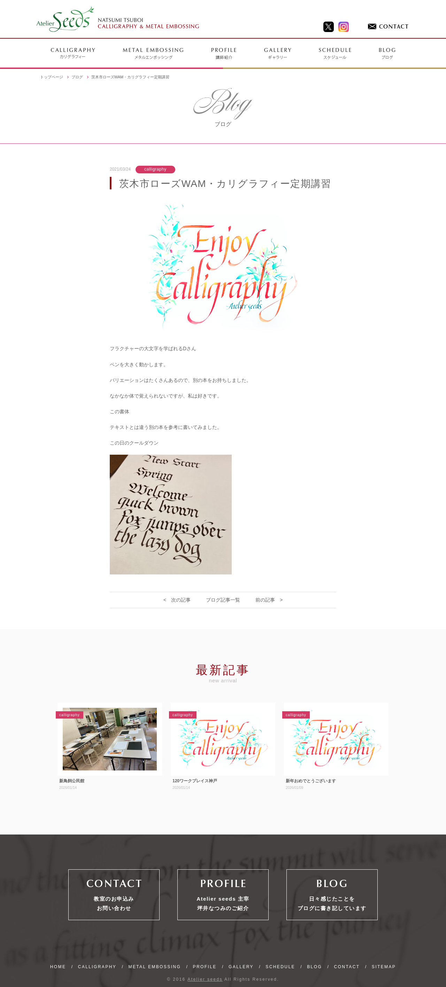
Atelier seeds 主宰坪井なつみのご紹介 (223, 903)
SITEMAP (384, 966)
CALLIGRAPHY (97, 966)
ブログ (77, 77)
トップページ (51, 77)
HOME (58, 966)
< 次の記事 (177, 600)
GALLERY (241, 966)
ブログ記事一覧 (223, 600)
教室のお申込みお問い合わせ (114, 903)
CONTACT (347, 966)
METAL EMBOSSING (154, 966)
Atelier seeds (205, 979)
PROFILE (205, 966)
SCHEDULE (280, 966)
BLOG (314, 966)
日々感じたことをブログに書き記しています (332, 903)
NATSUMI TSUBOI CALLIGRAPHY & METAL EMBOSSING (118, 19)
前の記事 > (269, 600)
